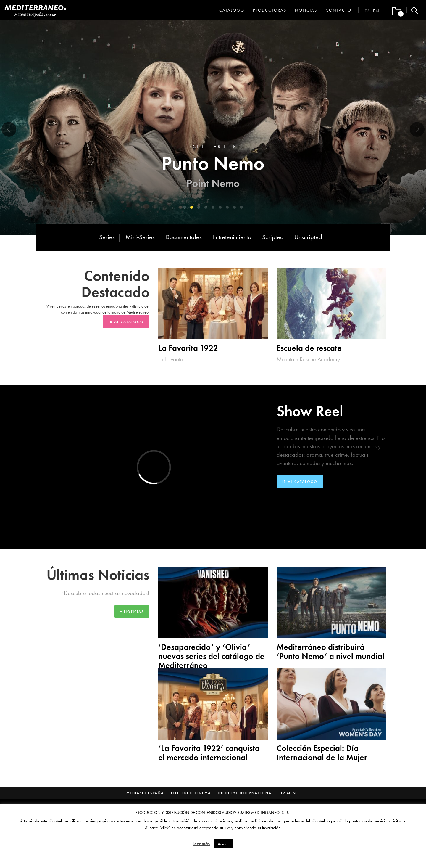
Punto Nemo (213, 163)
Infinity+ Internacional (246, 793)
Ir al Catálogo (126, 321)
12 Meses (290, 793)
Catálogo (231, 10)
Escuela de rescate (309, 348)
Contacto (338, 10)
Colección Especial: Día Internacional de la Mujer (322, 753)
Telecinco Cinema (191, 793)
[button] (184, 207)
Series (107, 237)
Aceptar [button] (224, 843)
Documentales (183, 237)
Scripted (273, 237)
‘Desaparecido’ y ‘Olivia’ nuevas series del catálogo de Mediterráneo (211, 656)
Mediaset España (145, 793)
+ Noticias (132, 611)
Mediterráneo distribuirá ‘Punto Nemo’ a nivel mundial (330, 651)
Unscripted (308, 237)
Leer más (201, 844)
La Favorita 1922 (188, 348)
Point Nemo (213, 183)
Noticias (306, 10)
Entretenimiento (231, 237)
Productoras (269, 10)
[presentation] (8, 129)
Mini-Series (140, 237)
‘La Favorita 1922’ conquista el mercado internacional (209, 753)
